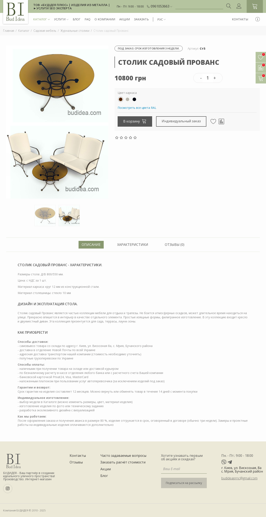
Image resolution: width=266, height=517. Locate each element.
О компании (105, 19)
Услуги (61, 19)
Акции (124, 19)
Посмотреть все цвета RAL (137, 107)
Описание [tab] (91, 244)
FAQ (87, 19)
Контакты (240, 19)
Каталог (41, 19)
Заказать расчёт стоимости (122, 462)
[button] (161, 6)
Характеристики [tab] (132, 244)
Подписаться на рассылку (184, 483)
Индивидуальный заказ (181, 121)
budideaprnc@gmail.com (239, 478)
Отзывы (76, 462)
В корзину (135, 121)
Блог (76, 19)
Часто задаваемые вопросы (123, 456)
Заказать (141, 19)
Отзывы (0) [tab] (174, 244)
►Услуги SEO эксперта (52, 8)
